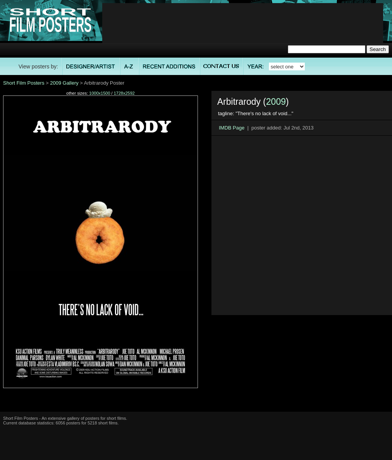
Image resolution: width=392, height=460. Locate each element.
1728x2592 (124, 93)
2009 (276, 102)
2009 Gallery (64, 83)
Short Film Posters (23, 83)
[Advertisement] (243, 27)
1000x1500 (99, 93)
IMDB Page (231, 128)
